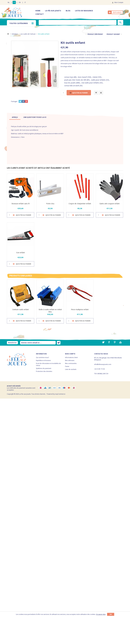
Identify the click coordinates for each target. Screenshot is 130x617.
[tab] (14, 117)
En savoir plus (101, 614)
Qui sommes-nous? (42, 357)
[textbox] (77, 22)
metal (95, 77)
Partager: (14, 101)
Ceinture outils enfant (20, 309)
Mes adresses (69, 360)
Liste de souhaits (70, 369)
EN (20, 2)
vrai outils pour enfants (90, 83)
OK (111, 614)
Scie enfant (20, 252)
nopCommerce (60, 394)
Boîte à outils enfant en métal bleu (50, 310)
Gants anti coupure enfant (109, 203)
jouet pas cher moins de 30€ (75, 80)
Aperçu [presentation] (15, 117)
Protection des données (44, 371)
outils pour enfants (98, 80)
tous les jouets (70, 83)
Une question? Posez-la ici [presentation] (34, 117)
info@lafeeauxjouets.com (102, 364)
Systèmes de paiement (43, 368)
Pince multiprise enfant (80, 309)
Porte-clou (50, 203)
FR (14, 2)
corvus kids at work (71, 85)
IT (25, 2)
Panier (67, 366)
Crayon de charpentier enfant (80, 203)
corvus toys (68, 77)
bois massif (82, 77)
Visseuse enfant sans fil (20, 203)
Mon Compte (118, 2)
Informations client (71, 357)
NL (8, 2)
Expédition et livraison (43, 360)
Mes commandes (71, 363)
